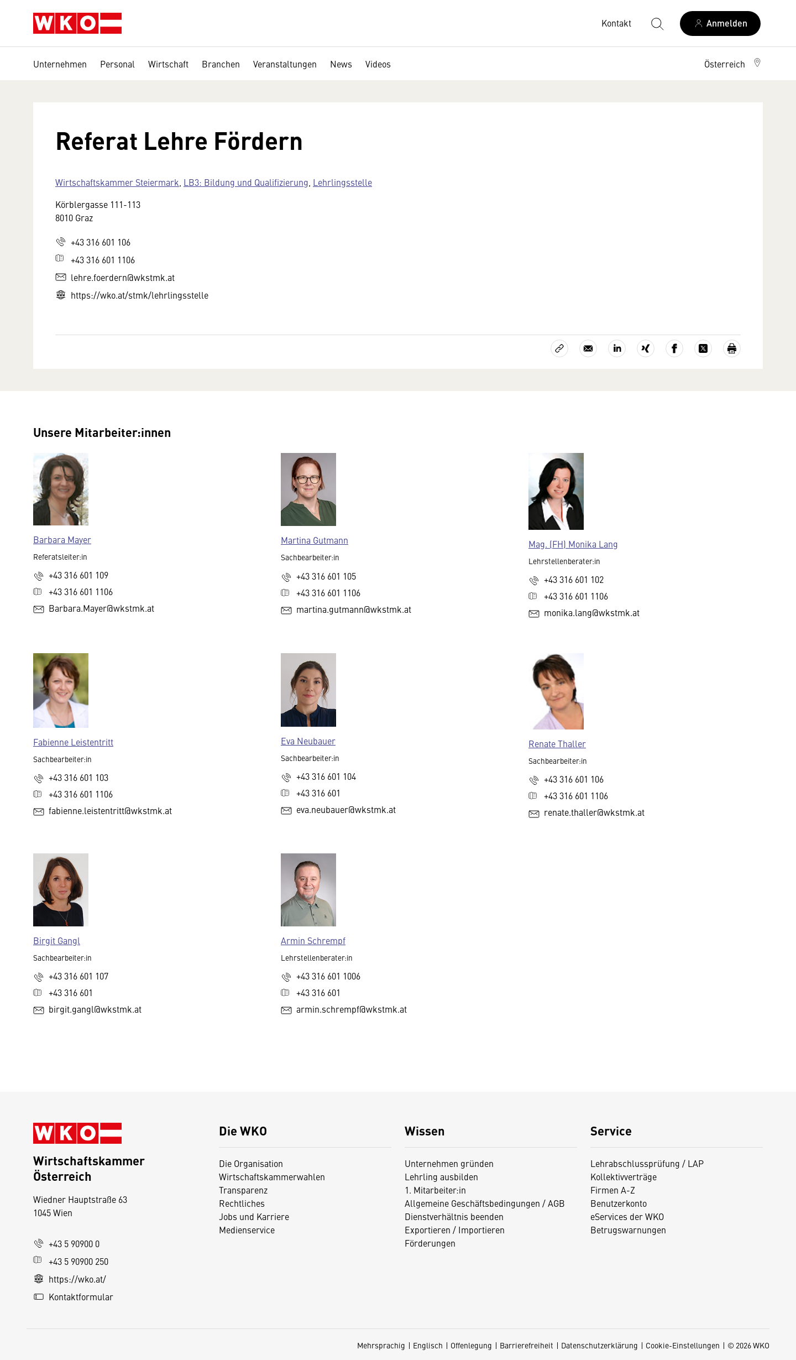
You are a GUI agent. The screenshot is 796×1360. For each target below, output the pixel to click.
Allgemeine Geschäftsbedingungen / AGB (485, 1203)
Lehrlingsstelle (342, 182)
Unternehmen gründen (449, 1163)
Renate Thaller (557, 743)
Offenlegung (471, 1345)
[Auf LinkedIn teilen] (617, 348)
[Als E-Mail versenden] (588, 348)
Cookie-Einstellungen (683, 1345)
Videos (378, 64)
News (341, 64)
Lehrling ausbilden (441, 1176)
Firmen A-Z (612, 1190)
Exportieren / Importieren (455, 1229)
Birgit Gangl (56, 940)
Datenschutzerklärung (599, 1345)
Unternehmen (60, 64)
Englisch (428, 1345)
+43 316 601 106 (92, 242)
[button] (733, 63)
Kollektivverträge (623, 1176)
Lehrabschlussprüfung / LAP (647, 1163)
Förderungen (430, 1243)
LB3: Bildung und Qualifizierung (246, 182)
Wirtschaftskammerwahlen (272, 1176)
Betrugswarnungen (629, 1229)
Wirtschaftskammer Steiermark (117, 182)
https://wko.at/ (69, 1279)
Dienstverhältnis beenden (454, 1216)
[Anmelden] (720, 23)
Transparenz (243, 1190)
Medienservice (247, 1229)
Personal (117, 64)
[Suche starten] (656, 23)
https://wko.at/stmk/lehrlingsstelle (131, 295)
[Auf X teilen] (703, 348)
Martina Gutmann (314, 540)
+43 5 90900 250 (70, 1261)
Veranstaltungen (285, 64)
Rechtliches (242, 1203)
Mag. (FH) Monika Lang (573, 544)
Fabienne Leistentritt (73, 742)
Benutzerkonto (618, 1203)
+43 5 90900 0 (66, 1243)
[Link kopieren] (559, 348)
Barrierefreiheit (526, 1345)
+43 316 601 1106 (95, 259)
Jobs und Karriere (254, 1216)
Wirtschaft (168, 64)
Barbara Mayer (62, 539)
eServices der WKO (627, 1216)
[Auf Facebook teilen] (674, 348)
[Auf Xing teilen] (645, 348)
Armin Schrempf (313, 940)
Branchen (221, 64)
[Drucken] (732, 348)
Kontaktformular (73, 1296)
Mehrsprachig (381, 1345)
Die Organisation (251, 1163)
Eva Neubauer (308, 740)
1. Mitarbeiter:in (435, 1190)
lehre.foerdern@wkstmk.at (115, 277)
